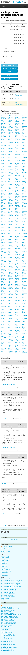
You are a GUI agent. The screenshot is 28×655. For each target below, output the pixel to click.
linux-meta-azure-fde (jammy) (8, 593)
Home (3, 6)
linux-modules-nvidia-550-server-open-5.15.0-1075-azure (17, 156)
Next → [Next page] (10, 520)
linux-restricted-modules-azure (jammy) (10, 587)
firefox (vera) (4, 637)
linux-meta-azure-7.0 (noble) (7, 625)
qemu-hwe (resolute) (6, 569)
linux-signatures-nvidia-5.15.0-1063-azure (24, 215)
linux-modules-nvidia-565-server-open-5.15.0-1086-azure (17, 302)
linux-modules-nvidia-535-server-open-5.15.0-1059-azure (3, 308)
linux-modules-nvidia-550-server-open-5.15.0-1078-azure (17, 166)
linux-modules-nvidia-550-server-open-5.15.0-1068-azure (10, 332)
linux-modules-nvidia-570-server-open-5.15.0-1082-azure (24, 142)
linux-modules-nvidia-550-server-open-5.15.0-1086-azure (17, 208)
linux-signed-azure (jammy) (7, 592)
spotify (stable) (4, 629)
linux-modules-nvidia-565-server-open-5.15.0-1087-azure (17, 312)
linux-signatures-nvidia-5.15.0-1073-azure (24, 275)
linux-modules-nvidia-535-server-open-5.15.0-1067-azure (10, 134)
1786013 (4, 387)
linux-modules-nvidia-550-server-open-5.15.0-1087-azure (17, 219)
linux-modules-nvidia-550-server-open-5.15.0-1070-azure (10, 342)
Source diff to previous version (9, 384)
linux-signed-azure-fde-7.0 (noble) (9, 646)
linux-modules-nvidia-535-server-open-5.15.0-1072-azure (10, 175)
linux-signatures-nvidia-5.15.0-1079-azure (24, 305)
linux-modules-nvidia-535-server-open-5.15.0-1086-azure (10, 259)
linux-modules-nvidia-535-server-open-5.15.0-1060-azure (3, 318)
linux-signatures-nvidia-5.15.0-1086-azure (24, 327)
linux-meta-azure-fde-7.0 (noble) (8, 623)
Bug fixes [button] (9, 71)
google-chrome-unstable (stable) (8, 622)
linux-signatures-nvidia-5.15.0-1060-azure (24, 200)
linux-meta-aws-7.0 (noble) (7, 613)
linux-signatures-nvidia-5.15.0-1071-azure (24, 260)
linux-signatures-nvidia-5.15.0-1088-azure (24, 342)
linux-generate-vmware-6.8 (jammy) (9, 617)
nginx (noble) (4, 563)
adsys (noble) (4, 562)
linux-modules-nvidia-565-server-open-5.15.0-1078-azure (17, 260)
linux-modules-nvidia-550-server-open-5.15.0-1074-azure (17, 145)
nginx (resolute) (4, 572)
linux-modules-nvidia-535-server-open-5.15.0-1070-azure (10, 154)
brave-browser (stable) (6, 632)
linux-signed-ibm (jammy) (7, 641)
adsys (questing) (5, 559)
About (4, 525)
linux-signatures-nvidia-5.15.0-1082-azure (24, 320)
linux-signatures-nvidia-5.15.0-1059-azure (24, 193)
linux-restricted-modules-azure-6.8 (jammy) (11, 584)
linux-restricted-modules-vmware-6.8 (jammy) (11, 614)
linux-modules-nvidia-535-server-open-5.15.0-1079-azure (10, 227)
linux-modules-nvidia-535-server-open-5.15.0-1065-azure (10, 123)
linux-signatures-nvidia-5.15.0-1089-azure (24, 349)
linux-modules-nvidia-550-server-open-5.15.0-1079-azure (17, 177)
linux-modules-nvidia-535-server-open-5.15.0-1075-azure (10, 207)
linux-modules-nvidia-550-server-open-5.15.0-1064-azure (10, 300)
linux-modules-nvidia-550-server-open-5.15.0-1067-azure (10, 321)
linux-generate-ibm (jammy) (7, 650)
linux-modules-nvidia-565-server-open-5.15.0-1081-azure (17, 281)
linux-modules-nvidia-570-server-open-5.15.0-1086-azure (24, 153)
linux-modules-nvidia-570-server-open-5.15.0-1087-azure (24, 163)
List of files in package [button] (9, 75)
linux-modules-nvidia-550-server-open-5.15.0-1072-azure (17, 125)
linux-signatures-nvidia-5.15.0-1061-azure (24, 208)
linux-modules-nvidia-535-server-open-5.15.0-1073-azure (10, 186)
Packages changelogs (8, 546)
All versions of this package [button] (9, 68)
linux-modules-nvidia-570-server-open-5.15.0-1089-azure (24, 184)
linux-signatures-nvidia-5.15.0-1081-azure (24, 312)
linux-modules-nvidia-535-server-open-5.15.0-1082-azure (10, 248)
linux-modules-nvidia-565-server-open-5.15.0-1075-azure (17, 250)
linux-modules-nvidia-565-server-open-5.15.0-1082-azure (17, 292)
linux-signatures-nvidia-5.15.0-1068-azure (24, 245)
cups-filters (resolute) (6, 552)
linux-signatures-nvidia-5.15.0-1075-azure (24, 290)
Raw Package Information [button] (9, 65)
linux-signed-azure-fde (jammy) (8, 590)
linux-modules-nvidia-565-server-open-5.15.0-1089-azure (17, 333)
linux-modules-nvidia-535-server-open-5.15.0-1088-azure (10, 280)
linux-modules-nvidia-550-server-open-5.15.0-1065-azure (10, 311)
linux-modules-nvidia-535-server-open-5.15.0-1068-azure (10, 144)
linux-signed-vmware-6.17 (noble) (9, 647)
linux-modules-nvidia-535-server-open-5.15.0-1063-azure (3, 339)
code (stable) (4, 640)
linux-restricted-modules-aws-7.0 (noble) (10, 608)
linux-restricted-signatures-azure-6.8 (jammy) (11, 580)
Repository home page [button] (9, 78)
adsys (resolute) (5, 556)
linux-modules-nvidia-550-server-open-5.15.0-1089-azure (17, 239)
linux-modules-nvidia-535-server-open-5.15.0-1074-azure (10, 196)
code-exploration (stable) (7, 638)
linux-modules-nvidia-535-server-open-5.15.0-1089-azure (10, 290)
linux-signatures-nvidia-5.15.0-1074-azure (24, 282)
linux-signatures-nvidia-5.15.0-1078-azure (24, 297)
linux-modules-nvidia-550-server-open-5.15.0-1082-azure (17, 198)
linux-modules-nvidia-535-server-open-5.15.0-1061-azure (3, 329)
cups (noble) (4, 565)
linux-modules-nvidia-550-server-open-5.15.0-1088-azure (17, 229)
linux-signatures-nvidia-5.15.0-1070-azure (24, 252)
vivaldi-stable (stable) (6, 628)
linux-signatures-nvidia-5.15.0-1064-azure (24, 223)
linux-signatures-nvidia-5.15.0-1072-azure (24, 267)
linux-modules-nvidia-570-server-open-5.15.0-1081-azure (24, 132)
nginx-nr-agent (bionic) (6, 607)
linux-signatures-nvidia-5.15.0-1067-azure (24, 238)
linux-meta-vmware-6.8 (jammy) (8, 619)
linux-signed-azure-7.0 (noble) (8, 644)
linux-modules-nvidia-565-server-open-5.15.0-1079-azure (17, 271)
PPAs (4, 605)
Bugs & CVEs (6, 548)
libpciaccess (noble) (5, 551)
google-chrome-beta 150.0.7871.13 (9, 539)
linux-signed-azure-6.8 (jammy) (8, 589)
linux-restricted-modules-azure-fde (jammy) (11, 586)
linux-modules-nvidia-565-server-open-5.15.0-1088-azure (17, 323)
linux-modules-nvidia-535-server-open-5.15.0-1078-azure (10, 217)
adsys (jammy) (4, 568)
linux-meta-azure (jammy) (7, 595)
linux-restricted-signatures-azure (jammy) (10, 583)
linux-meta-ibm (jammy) (6, 649)
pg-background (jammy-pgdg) (8, 635)
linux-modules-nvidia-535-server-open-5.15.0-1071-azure (10, 165)
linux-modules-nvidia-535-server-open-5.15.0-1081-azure (10, 238)
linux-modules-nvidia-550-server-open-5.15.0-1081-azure (17, 187)
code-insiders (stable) (6, 611)
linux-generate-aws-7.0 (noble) (8, 610)
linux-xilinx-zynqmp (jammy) (7, 634)
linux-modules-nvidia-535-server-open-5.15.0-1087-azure (10, 269)
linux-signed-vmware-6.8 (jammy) (9, 616)
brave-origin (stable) (6, 631)
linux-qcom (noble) (5, 578)
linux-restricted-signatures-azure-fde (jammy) (11, 581)
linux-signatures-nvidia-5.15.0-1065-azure (24, 230)
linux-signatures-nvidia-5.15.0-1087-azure (24, 334)
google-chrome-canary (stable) (8, 620)
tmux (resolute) (4, 574)
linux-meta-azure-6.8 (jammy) (8, 596)
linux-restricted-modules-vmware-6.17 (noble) (11, 643)
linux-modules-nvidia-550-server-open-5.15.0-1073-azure (17, 135)
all (3, 599)
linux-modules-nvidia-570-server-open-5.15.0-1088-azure (24, 174)
